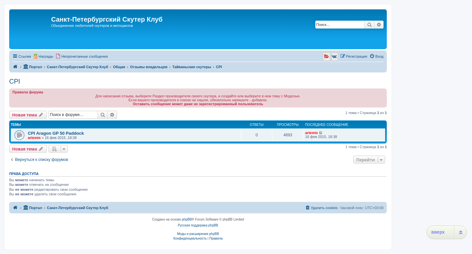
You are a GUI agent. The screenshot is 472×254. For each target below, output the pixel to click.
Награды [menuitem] (46, 56)
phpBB (187, 219)
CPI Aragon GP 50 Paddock (56, 133)
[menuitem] (81, 56)
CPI (14, 81)
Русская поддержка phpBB (198, 225)
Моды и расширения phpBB (198, 234)
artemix (34, 138)
